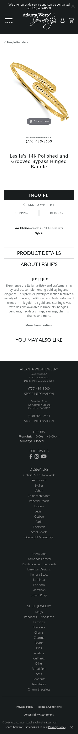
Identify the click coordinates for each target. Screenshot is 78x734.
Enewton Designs (39, 569)
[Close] (73, 6)
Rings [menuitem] (39, 612)
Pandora (39, 585)
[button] (61, 21)
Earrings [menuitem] (39, 622)
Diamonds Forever (39, 559)
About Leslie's (39, 264)
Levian (39, 511)
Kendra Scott (39, 574)
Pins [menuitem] (39, 648)
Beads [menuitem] (39, 643)
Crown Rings (39, 595)
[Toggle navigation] (8, 20)
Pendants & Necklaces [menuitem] (39, 617)
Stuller (39, 485)
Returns (56, 213)
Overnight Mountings (39, 537)
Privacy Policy (24, 707)
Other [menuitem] (39, 663)
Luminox (39, 580)
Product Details (39, 252)
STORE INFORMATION (39, 394)
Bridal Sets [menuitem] (39, 669)
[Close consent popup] (71, 727)
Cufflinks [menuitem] (39, 658)
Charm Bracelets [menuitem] (39, 689)
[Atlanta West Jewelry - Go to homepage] (39, 22)
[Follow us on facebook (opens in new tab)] (30, 456)
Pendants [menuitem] (39, 679)
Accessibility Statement (38, 714)
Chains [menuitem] (39, 632)
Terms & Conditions (49, 707)
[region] (39, 91)
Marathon (39, 590)
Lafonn (39, 506)
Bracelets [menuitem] (39, 627)
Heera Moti (38, 554)
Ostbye (39, 516)
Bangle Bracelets (17, 42)
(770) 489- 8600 (39, 389)
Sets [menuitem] (39, 674)
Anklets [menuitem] (39, 653)
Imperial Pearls (39, 501)
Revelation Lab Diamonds (39, 564)
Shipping (21, 213)
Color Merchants (39, 496)
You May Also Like (39, 339)
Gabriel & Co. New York (38, 475)
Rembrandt (39, 480)
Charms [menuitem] (39, 638)
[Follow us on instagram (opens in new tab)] (37, 456)
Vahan (39, 491)
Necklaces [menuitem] (39, 684)
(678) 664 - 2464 (39, 416)
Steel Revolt (39, 532)
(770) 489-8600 (39, 141)
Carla (39, 522)
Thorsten (39, 527)
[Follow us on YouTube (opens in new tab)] (44, 456)
